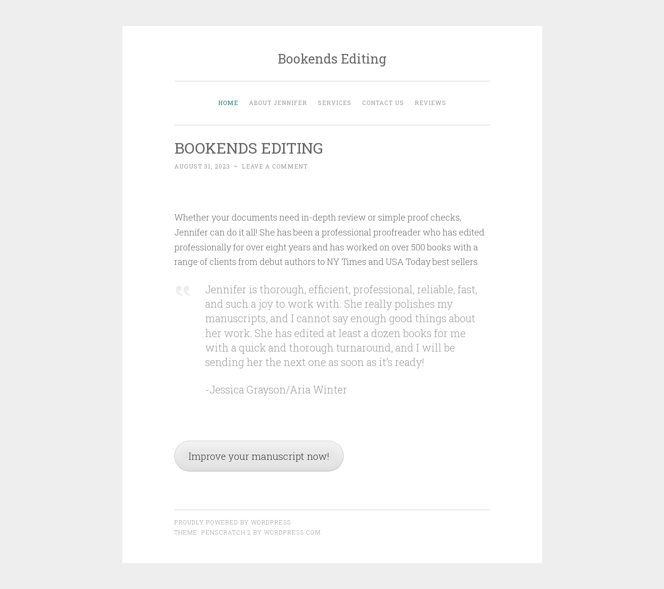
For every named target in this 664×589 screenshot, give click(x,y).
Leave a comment (275, 166)
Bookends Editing (332, 58)
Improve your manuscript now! (258, 456)
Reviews (430, 102)
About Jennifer (278, 102)
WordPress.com (292, 532)
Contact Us (383, 102)
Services (335, 102)
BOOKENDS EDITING (248, 147)
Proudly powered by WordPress (232, 522)
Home (228, 102)
